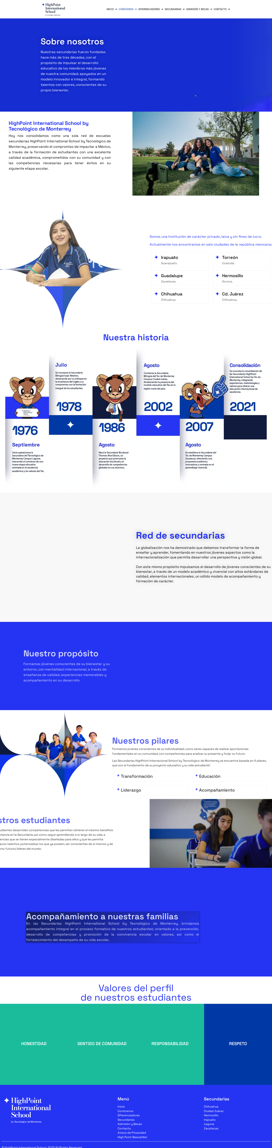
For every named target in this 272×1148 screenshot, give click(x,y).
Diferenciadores (150, 9)
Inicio (112, 9)
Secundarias (175, 9)
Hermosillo (232, 275)
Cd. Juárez (232, 294)
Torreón (230, 257)
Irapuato (169, 257)
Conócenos (128, 9)
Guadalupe (172, 275)
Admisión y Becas (199, 9)
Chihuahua (171, 294)
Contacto (222, 9)
